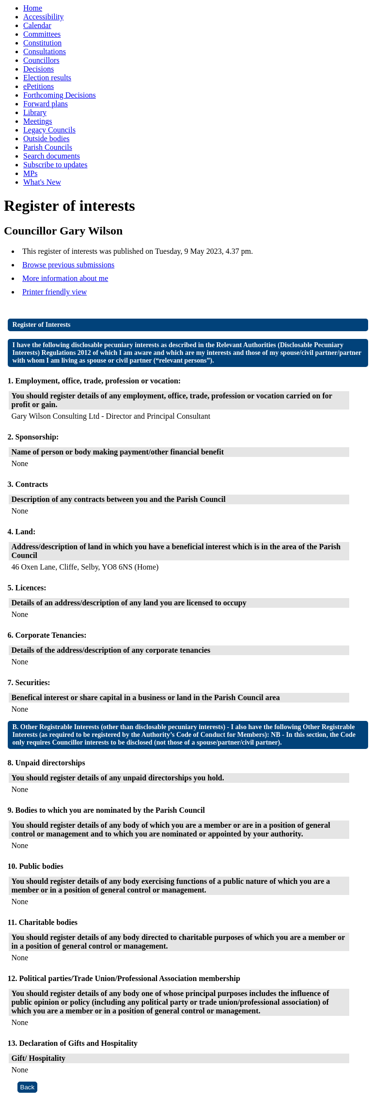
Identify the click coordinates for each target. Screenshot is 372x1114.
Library (34, 112)
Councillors (41, 60)
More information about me (65, 278)
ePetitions (38, 86)
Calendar (37, 25)
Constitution (42, 43)
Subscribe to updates (55, 165)
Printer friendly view (54, 292)
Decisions (38, 69)
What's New (42, 182)
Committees (42, 34)
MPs (30, 173)
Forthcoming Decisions (59, 95)
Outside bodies (46, 138)
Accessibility (43, 17)
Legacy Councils (49, 130)
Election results (47, 77)
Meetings (37, 121)
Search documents (51, 156)
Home (32, 8)
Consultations (44, 51)
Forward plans (45, 104)
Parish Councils (47, 147)
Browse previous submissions (68, 265)
